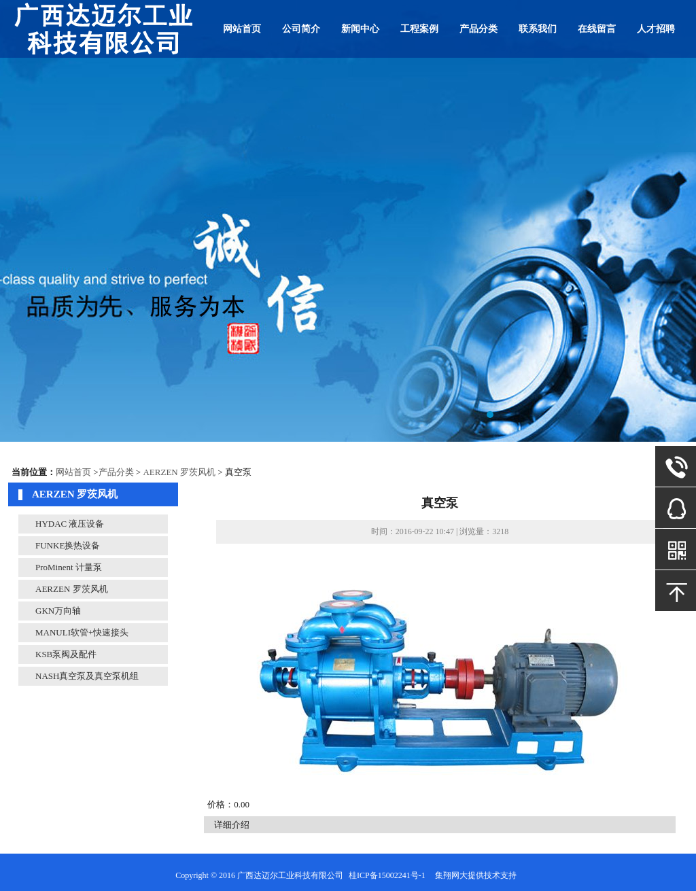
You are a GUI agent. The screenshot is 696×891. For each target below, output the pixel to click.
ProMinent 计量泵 (68, 567)
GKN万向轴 (58, 611)
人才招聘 (656, 29)
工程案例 (419, 29)
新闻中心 (360, 29)
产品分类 (478, 29)
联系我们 (538, 29)
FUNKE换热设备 (67, 545)
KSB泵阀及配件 (66, 654)
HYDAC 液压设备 (69, 524)
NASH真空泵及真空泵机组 (87, 676)
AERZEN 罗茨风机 (179, 472)
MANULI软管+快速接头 (81, 632)
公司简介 (301, 29)
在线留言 (597, 29)
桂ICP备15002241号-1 (387, 875)
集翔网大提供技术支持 (476, 875)
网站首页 (242, 29)
